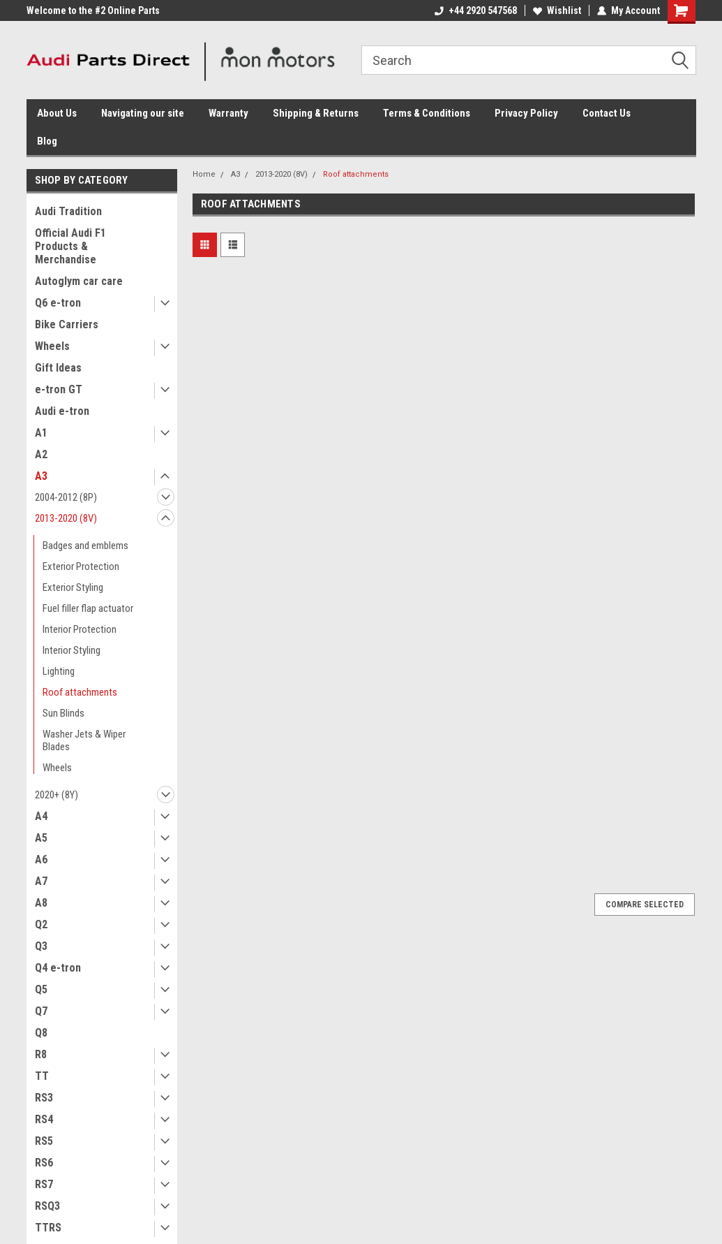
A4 (41, 816)
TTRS (48, 1227)
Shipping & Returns (316, 113)
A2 (41, 454)
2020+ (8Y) (56, 795)
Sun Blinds (63, 713)
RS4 (44, 1119)
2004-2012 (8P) (66, 497)
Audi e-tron (62, 411)
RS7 (44, 1184)
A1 (41, 432)
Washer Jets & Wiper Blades (84, 740)
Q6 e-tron (58, 302)
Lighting (59, 671)
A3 (41, 476)
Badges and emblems (85, 545)
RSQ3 (47, 1206)
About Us (57, 113)
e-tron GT (58, 389)
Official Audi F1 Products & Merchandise (70, 246)
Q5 (41, 989)
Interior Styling (71, 650)
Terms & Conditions (426, 113)
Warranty (228, 113)
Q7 (41, 1011)
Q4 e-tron (58, 967)
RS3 (44, 1097)
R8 (41, 1054)
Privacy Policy (526, 113)
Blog (47, 141)
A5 (41, 837)
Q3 (41, 946)
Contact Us (606, 113)
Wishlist (557, 10)
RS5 (44, 1141)
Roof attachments (80, 692)
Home (204, 174)
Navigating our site (142, 113)
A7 (41, 881)
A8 (41, 902)
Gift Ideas (58, 367)
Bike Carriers (66, 324)
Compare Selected (645, 904)
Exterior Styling (73, 587)
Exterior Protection (81, 566)
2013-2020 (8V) (66, 518)
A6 (41, 859)
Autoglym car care (79, 281)
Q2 (41, 924)
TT (42, 1076)
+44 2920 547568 (476, 10)
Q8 (41, 1032)
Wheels (52, 346)
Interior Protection (79, 629)
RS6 (44, 1162)
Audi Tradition (68, 211)
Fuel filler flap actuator (88, 608)
